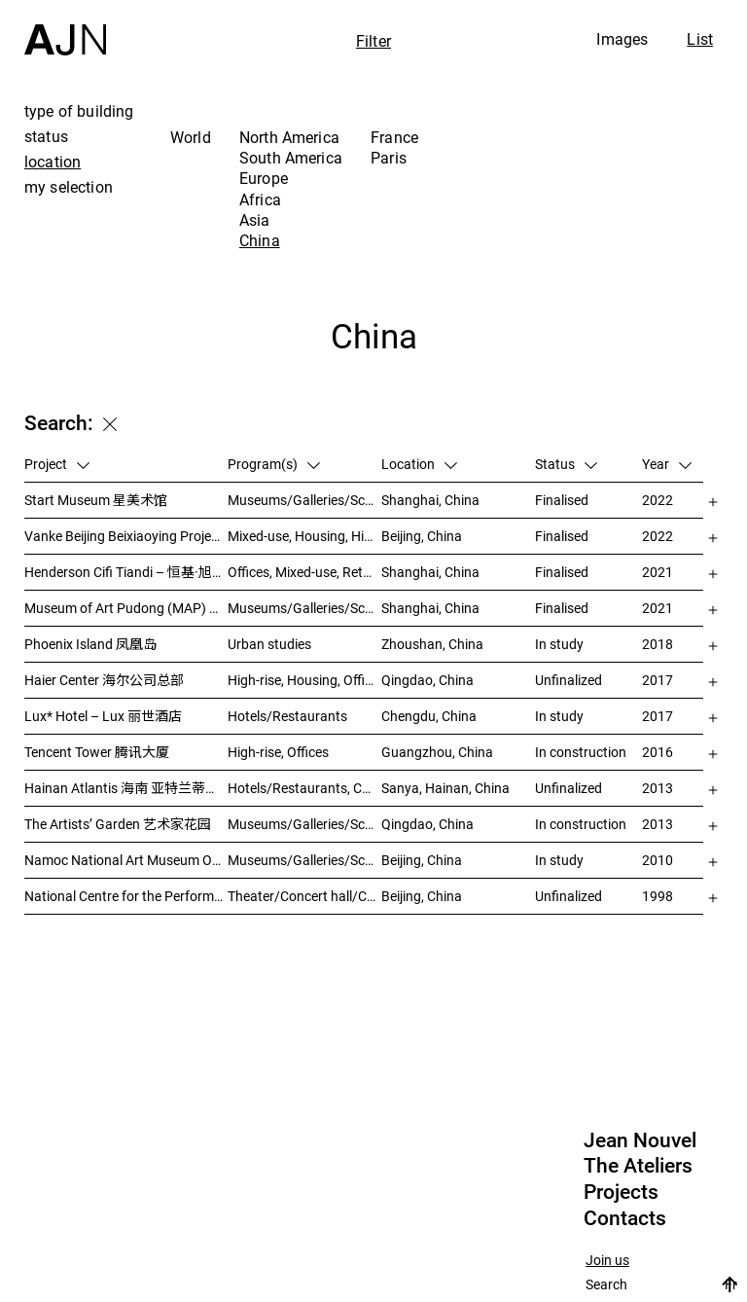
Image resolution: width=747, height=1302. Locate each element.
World (190, 137)
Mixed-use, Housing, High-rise (304, 535)
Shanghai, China (430, 499)
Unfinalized (568, 679)
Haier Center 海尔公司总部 (104, 679)
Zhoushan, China (432, 643)
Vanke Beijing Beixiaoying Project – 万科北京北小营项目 (126, 535)
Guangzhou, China (437, 751)
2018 (657, 643)
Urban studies (269, 643)
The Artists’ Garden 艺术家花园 (117, 823)
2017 (657, 679)
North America (289, 137)
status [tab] (46, 136)
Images (622, 39)
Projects (621, 1192)
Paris (389, 157)
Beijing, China (421, 535)
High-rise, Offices (278, 751)
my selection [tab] (68, 187)
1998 (657, 895)
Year (667, 463)
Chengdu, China (429, 715)
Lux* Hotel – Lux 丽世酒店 (103, 715)
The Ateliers (638, 1165)
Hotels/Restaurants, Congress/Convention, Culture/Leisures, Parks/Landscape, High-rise (304, 787)
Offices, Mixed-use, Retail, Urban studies (304, 571)
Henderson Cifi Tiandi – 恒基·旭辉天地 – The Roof (126, 571)
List (700, 39)
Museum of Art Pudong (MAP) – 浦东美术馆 (126, 607)
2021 (657, 571)
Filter (373, 41)
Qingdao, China (427, 679)
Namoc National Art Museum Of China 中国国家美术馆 (126, 859)
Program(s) (274, 463)
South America (290, 157)
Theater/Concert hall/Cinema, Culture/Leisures (304, 895)
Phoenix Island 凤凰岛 (90, 643)
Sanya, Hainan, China (445, 787)
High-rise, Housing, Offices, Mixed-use (304, 679)
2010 (657, 859)
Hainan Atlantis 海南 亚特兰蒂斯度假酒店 (126, 787)
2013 (657, 787)
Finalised (561, 499)
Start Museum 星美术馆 (95, 499)
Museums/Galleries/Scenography (304, 499)
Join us (607, 1260)
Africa (260, 199)
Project (56, 463)
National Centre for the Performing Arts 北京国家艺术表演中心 (126, 895)
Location (419, 463)
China (259, 240)
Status (566, 463)
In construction (580, 751)
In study (559, 643)
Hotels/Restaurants (287, 715)
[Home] (65, 27)
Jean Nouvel (640, 1140)
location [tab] (52, 161)
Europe (263, 178)
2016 (657, 751)
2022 (657, 499)
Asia (254, 220)
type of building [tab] (79, 111)
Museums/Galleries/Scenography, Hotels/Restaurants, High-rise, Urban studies (304, 823)
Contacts (625, 1218)
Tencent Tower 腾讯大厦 (96, 751)
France (394, 137)
